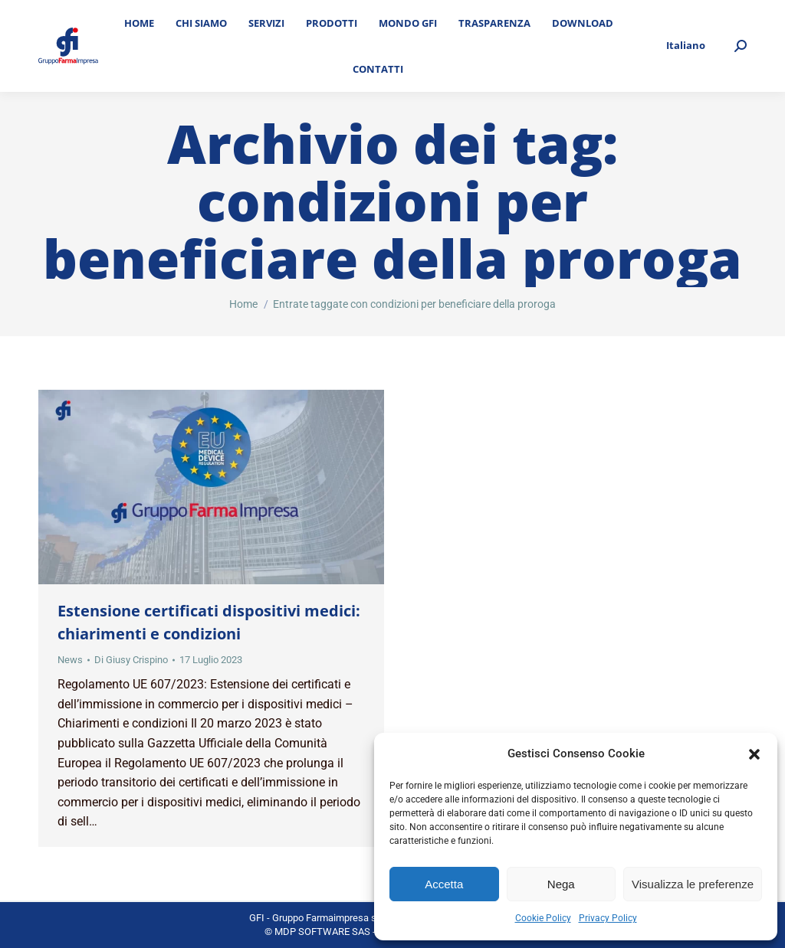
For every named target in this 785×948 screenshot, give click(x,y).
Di (131, 659)
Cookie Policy (543, 918)
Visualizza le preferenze (693, 884)
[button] (754, 754)
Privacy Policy (608, 918)
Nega (561, 884)
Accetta (444, 884)
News (70, 659)
